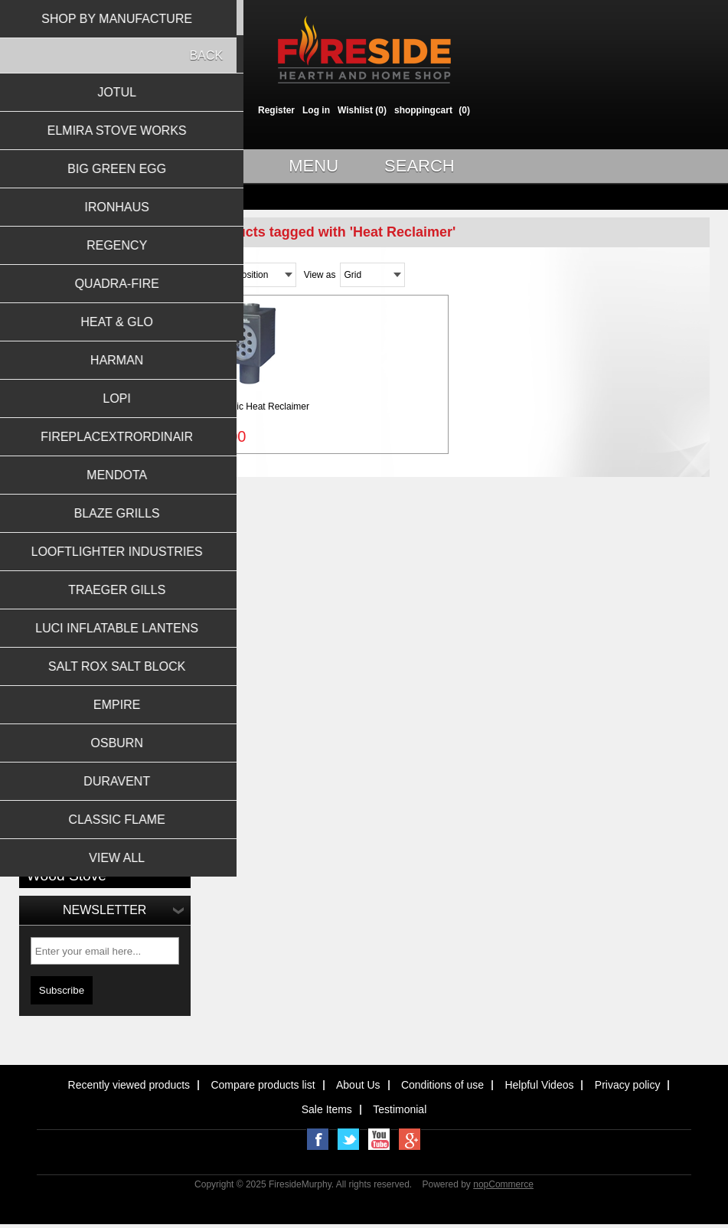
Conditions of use (442, 1085)
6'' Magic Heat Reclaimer (258, 406)
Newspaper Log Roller (78, 825)
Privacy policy (628, 1085)
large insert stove (83, 774)
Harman (43, 627)
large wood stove (82, 791)
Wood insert (134, 859)
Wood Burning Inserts (71, 294)
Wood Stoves (54, 274)
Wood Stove (66, 875)
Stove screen (57, 858)
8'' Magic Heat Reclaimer (84, 724)
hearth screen (58, 757)
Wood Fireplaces (61, 255)
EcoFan (45, 740)
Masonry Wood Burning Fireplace (104, 808)
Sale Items (327, 1109)
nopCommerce (503, 1184)
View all (49, 671)
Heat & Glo (49, 608)
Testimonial (399, 1109)
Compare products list (263, 1085)
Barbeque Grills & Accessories (88, 408)
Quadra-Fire (52, 589)
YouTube (378, 1139)
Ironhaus (45, 551)
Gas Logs (46, 332)
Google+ (409, 1139)
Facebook (317, 1139)
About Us (358, 1085)
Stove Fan (108, 842)
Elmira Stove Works (67, 513)
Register (276, 110)
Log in (316, 110)
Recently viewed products (129, 1085)
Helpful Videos (538, 1085)
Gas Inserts (50, 370)
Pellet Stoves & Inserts (73, 389)
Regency (45, 570)
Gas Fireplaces (58, 313)
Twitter (348, 1139)
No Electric (52, 842)
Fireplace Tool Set (112, 740)
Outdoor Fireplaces (66, 447)
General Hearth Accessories (84, 428)
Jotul (36, 493)
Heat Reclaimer (134, 757)
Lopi (35, 647)
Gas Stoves (50, 351)
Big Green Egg (57, 532)
